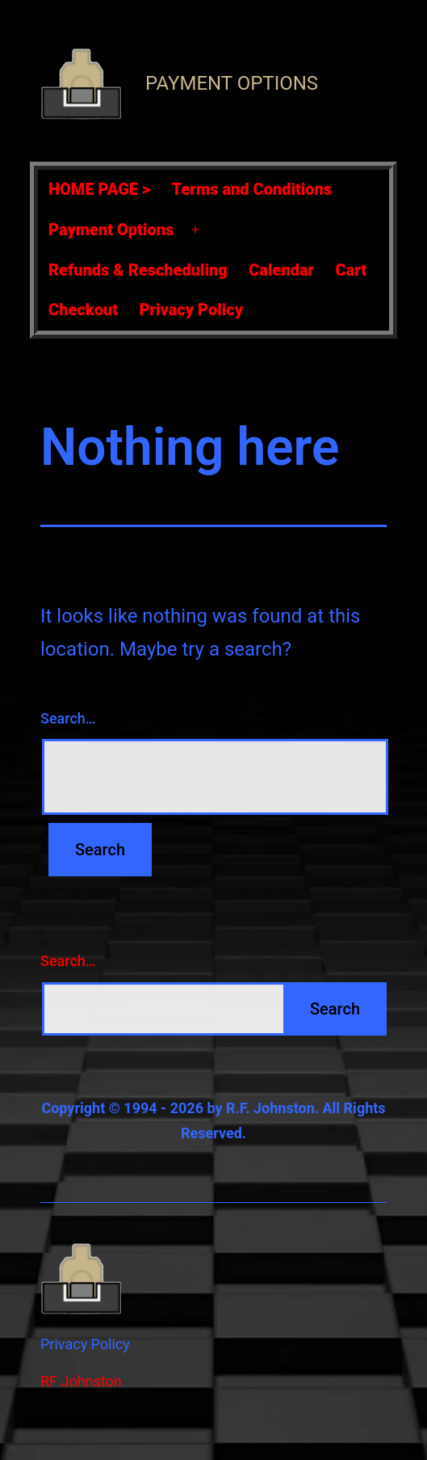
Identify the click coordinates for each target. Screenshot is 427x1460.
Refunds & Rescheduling (138, 270)
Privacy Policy (191, 309)
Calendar (281, 270)
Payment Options (231, 83)
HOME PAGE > (99, 189)
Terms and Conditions (252, 189)
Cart (351, 270)
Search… (68, 718)
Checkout (83, 309)
